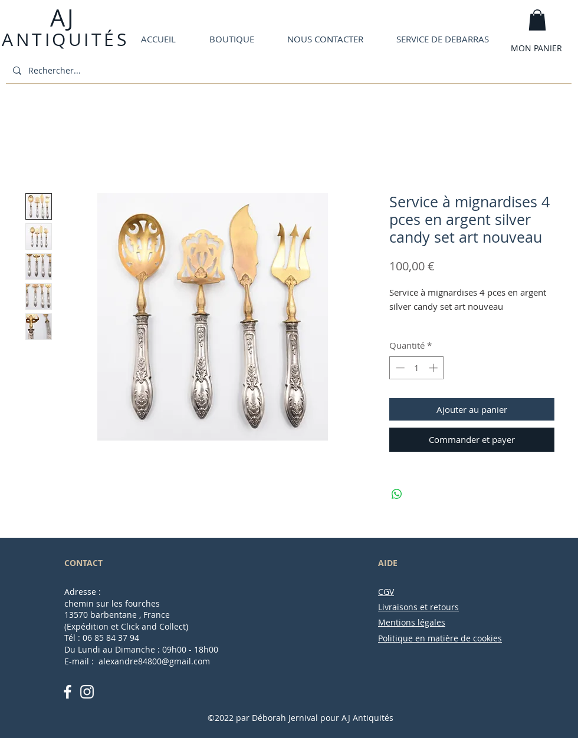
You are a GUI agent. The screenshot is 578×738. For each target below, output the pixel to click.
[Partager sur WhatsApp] (397, 494)
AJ (61, 18)
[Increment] (434, 368)
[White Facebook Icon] (67, 692)
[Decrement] (399, 368)
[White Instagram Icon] (87, 692)
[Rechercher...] (287, 70)
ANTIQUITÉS (65, 39)
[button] (537, 20)
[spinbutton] (416, 368)
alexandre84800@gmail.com (154, 661)
